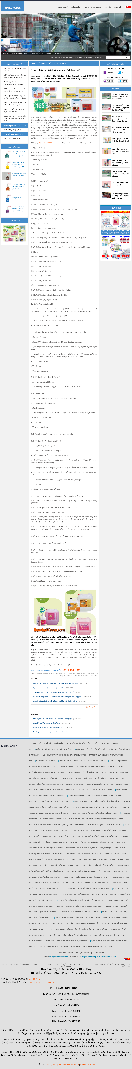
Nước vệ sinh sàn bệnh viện (78, 743)
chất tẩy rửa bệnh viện (86, 673)
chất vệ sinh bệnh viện (54, 673)
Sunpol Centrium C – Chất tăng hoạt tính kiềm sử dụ (96, 807)
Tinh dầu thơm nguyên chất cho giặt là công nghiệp (82, 761)
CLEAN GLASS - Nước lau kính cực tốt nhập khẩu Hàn (87, 877)
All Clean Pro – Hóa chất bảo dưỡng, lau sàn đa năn (86, 889)
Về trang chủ (35, 743)
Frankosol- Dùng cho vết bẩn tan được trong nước (18, 164)
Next (128, 34)
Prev (4, 34)
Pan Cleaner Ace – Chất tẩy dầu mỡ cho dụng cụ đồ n (92, 819)
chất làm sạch (83, 676)
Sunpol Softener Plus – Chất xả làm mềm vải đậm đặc (89, 784)
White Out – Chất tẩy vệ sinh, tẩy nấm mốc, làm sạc (88, 848)
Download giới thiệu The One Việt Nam (41, 982)
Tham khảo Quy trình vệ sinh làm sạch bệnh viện (56, 70)
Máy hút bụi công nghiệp (12, 130)
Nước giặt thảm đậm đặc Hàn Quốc (91, 749)
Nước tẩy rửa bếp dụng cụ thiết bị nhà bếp (54, 749)
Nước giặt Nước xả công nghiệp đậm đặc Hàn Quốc (64, 755)
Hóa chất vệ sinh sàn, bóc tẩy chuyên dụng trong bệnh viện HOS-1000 (55, 683)
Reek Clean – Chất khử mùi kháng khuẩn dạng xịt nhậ (91, 859)
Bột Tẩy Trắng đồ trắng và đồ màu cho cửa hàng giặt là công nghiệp (55, 701)
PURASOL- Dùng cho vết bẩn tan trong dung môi (18, 153)
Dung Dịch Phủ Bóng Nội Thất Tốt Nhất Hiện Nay (120, 151)
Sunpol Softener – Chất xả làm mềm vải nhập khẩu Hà (97, 801)
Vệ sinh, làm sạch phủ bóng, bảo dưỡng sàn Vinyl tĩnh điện (52, 732)
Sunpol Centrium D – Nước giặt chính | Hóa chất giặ (90, 796)
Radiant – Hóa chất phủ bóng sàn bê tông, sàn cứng (80, 906)
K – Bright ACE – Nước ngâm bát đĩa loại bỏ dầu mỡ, (94, 830)
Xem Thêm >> (92, 707)
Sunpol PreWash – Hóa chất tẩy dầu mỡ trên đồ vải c (89, 790)
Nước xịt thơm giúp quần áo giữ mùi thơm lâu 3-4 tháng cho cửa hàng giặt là (57, 697)
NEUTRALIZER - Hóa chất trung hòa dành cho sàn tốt (75, 923)
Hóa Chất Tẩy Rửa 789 (87, 1065)
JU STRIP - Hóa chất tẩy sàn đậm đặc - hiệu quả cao (72, 929)
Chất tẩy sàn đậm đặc (53, 743)
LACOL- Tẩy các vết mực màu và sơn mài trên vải (18, 208)
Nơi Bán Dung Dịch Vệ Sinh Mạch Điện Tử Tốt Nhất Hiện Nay (120, 196)
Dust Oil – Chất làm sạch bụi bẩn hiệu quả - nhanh (92, 842)
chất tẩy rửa (93, 676)
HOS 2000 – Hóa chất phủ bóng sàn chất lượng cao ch (84, 894)
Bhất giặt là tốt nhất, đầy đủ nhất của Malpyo (66, 941)
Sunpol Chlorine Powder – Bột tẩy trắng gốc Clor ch (82, 772)
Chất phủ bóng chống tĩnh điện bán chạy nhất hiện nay (120, 173)
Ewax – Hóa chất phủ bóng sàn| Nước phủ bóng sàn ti (81, 900)
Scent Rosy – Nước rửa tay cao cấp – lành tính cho (88, 871)
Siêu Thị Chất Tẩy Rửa (54, 1065)
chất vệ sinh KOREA (45, 143)
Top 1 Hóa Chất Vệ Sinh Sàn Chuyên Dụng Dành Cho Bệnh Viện (54, 692)
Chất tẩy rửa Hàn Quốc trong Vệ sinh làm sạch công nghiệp (52, 719)
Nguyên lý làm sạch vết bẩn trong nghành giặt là (48, 688)
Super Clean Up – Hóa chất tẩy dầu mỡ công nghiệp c (91, 865)
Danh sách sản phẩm (35, 979)
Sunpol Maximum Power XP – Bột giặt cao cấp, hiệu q (83, 778)
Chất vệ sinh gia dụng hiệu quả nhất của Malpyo (69, 935)
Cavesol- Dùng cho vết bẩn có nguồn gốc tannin (18, 186)
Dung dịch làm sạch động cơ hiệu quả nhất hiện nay (120, 162)
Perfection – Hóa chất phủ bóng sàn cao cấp (78, 912)
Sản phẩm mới (17, 198)
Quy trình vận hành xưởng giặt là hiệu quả (47, 723)
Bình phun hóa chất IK (45, 761)
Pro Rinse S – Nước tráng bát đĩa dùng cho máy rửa (94, 836)
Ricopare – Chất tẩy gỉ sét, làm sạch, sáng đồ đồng (89, 854)
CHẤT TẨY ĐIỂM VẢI (12, 139)
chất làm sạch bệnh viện (71, 673)
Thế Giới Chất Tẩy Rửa (71, 1065)
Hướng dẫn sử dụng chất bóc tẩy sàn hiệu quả (48, 727)
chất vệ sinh (75, 676)
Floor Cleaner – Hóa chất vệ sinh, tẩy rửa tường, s (97, 825)
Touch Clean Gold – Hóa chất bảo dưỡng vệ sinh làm (86, 883)
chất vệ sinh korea (41, 673)
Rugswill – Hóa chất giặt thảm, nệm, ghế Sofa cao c (94, 813)
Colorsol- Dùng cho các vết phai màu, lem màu (19, 175)
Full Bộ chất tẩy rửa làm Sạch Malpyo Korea (59, 947)
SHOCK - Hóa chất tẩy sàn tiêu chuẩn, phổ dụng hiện (77, 918)
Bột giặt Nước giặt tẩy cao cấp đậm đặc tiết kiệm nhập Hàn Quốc (15, 118)
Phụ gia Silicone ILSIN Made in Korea (99, 947)
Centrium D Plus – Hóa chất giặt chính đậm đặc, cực (82, 767)
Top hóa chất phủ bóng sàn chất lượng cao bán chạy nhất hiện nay (120, 96)
